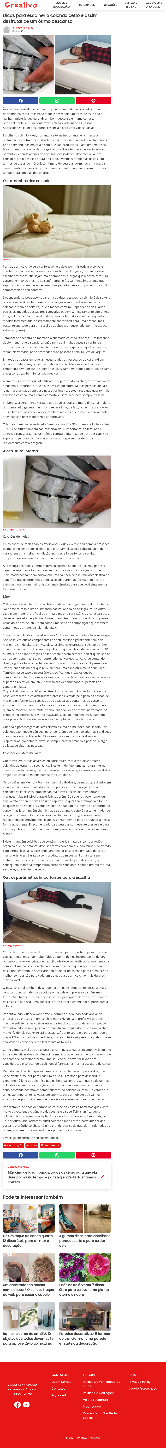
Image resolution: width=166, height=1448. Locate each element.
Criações (110, 5)
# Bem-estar (50, 1145)
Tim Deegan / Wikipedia (14, 529)
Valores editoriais (95, 1400)
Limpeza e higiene (131, 5)
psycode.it (59, 1395)
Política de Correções (98, 1393)
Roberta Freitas (24, 27)
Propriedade (92, 1407)
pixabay (7, 259)
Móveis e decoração (61, 5)
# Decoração (13, 1145)
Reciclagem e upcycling (153, 5)
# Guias (32, 1145)
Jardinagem (86, 5)
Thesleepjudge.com (12, 945)
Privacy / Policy (139, 1382)
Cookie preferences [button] (143, 1388)
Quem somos (61, 1382)
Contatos (58, 1388)
